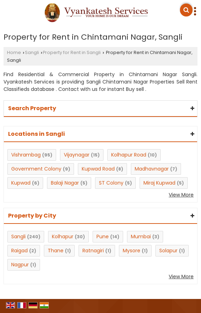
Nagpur (20, 264)
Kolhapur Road (128, 154)
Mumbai (141, 236)
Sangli (32, 52)
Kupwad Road (98, 168)
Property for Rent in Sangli (72, 52)
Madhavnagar (152, 168)
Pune (102, 236)
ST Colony (111, 182)
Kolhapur (62, 236)
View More (181, 194)
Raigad (19, 250)
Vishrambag (26, 154)
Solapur (168, 250)
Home (14, 52)
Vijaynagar (76, 154)
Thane (55, 250)
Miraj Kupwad (159, 182)
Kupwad (21, 182)
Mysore (131, 250)
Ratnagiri (93, 250)
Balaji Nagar (65, 182)
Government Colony (36, 168)
